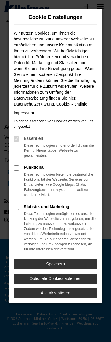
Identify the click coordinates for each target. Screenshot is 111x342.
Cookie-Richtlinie (71, 104)
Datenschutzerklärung (34, 104)
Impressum (24, 113)
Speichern (55, 264)
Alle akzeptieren (55, 293)
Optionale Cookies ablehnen (56, 278)
